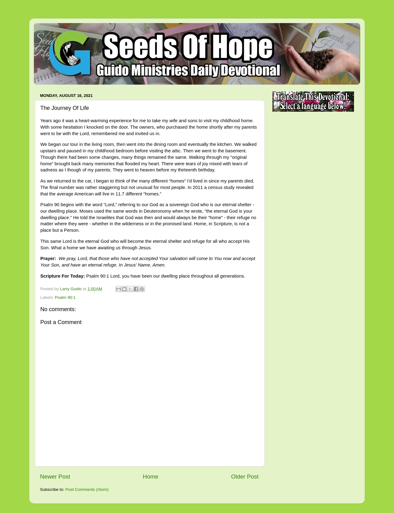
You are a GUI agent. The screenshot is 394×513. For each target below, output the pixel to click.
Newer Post (55, 476)
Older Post (245, 476)
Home (150, 476)
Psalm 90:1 (65, 297)
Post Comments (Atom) (87, 489)
